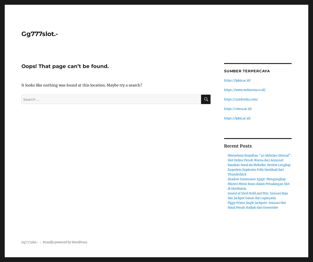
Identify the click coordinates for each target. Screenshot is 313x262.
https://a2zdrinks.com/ (241, 99)
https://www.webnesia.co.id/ (245, 90)
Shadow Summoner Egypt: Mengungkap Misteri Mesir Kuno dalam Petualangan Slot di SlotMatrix (259, 184)
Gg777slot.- (39, 34)
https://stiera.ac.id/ (238, 109)
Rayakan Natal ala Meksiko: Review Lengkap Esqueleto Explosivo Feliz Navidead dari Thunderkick (259, 169)
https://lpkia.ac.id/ (237, 80)
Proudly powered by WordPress (65, 242)
